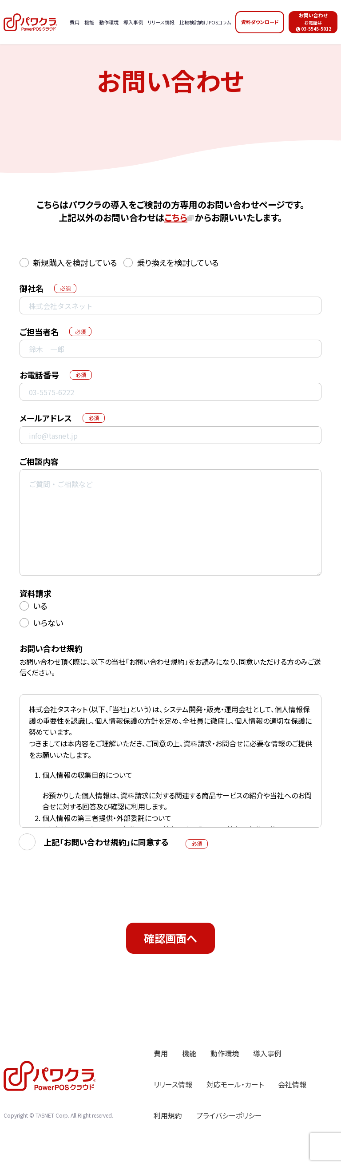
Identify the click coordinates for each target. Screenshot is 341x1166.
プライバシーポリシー (229, 1115)
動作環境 (224, 1053)
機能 (189, 1053)
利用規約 (168, 1115)
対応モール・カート (235, 1084)
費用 (161, 1053)
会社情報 (292, 1084)
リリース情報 (173, 1084)
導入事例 (267, 1053)
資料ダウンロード (260, 21)
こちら (175, 217)
